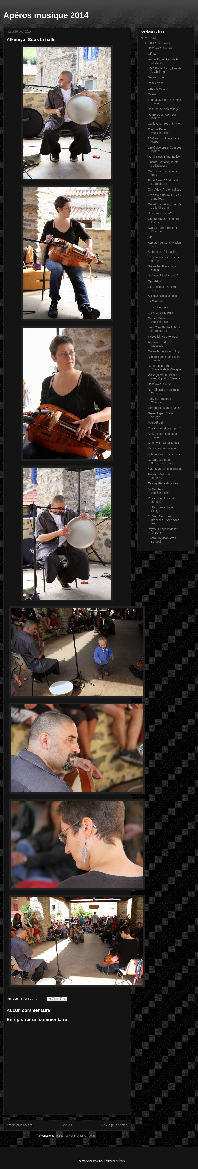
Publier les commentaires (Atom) (75, 1135)
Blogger (121, 1160)
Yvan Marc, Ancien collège (165, 468)
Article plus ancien (114, 1125)
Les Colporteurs (158, 307)
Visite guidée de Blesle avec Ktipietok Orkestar (164, 376)
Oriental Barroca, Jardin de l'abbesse (163, 163)
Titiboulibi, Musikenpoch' (163, 336)
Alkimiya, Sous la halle (162, 295)
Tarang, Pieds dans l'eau (163, 483)
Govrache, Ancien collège (164, 351)
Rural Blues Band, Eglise (164, 156)
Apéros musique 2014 (46, 15)
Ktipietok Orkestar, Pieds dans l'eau (163, 358)
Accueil (67, 1125)
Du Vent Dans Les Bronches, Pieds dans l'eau (163, 520)
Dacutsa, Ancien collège (163, 109)
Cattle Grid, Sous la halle (164, 123)
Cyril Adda (154, 281)
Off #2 (152, 53)
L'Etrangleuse (156, 88)
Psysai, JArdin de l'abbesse (159, 476)
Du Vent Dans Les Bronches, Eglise (160, 461)
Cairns (152, 94)
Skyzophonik (156, 77)
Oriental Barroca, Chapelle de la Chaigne (165, 205)
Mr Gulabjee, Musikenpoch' (158, 491)
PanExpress (155, 83)
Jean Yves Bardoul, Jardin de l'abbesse (164, 329)
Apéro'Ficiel (155, 422)
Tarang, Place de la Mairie (164, 408)
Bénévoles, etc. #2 (160, 213)
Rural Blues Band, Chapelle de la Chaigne (164, 367)
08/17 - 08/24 (157, 43)
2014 (148, 38)
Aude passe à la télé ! (162, 251)
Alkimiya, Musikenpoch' (163, 275)
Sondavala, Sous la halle (164, 443)
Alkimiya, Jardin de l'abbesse (160, 344)
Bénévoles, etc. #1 (160, 384)
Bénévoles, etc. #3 (160, 48)
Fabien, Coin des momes (164, 454)
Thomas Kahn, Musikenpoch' (158, 131)
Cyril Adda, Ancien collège (164, 189)
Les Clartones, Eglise (161, 312)
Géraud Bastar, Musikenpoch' (158, 320)
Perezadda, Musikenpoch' (164, 428)
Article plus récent (19, 1125)
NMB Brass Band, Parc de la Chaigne (165, 70)
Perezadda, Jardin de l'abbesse (161, 500)
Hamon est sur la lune (162, 448)
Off (150, 237)
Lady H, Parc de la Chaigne (160, 400)
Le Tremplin (155, 301)
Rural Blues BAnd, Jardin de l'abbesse (164, 182)
